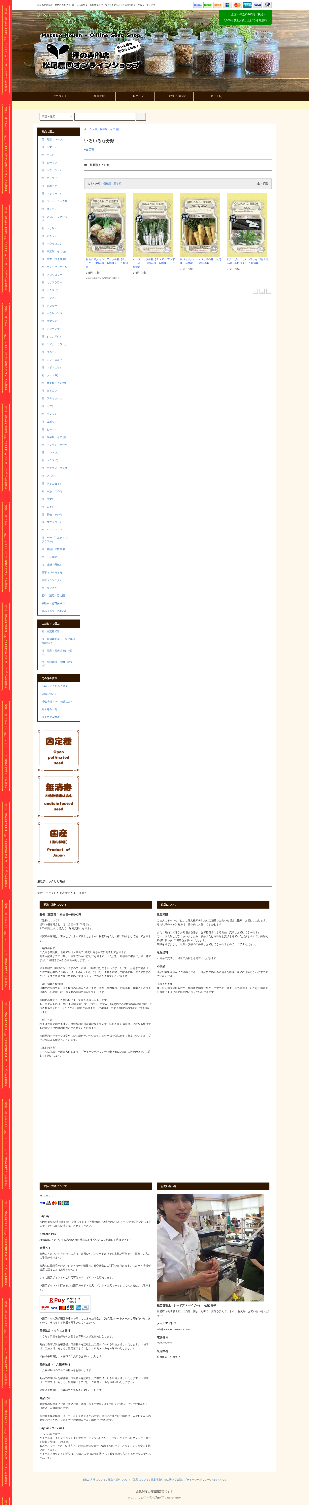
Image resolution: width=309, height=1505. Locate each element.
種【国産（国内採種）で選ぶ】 (57, 652)
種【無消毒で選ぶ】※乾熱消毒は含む (58, 641)
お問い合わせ (174, 96)
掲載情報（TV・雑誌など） (57, 701)
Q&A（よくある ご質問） (56, 686)
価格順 (107, 183)
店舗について (49, 694)
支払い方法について (94, 1479)
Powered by (154, 1498)
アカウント (56, 96)
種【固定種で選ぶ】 (53, 631)
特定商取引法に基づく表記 (166, 1479)
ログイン (135, 96)
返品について (141, 1479)
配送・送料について (119, 1479)
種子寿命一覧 (49, 709)
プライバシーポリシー (197, 1479)
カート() (213, 96)
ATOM (223, 1479)
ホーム (88, 129)
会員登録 (96, 96)
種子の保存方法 (51, 717)
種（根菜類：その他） (107, 129)
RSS (214, 1479)
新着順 (117, 183)
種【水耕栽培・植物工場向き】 (57, 664)
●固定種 (89, 149)
